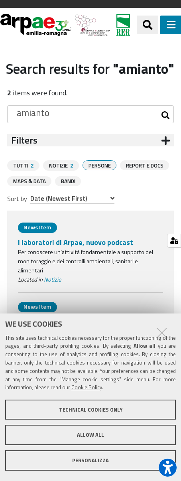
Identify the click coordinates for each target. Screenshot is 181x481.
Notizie (52, 279)
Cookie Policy (86, 387)
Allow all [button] (90, 435)
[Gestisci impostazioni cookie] (174, 241)
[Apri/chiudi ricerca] (147, 25)
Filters (24, 140)
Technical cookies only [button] (90, 410)
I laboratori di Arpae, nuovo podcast (75, 242)
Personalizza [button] (90, 460)
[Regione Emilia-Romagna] (123, 25)
